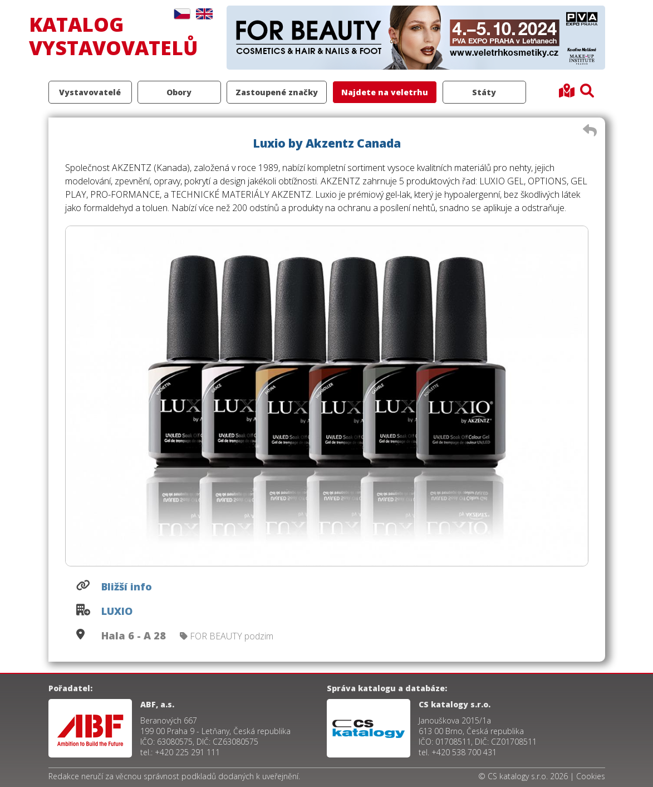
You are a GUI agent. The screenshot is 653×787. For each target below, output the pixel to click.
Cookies (590, 776)
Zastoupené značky (276, 92)
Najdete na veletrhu (384, 92)
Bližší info (126, 586)
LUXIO (116, 611)
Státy (484, 92)
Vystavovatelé (90, 92)
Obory (179, 92)
